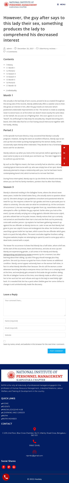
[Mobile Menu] (61, 4)
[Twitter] (9, 467)
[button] (65, 147)
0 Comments (12, 52)
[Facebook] (3, 467)
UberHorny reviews (47, 48)
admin (9, 48)
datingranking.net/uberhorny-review (17, 254)
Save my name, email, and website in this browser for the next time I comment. (34, 344)
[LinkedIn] (14, 467)
